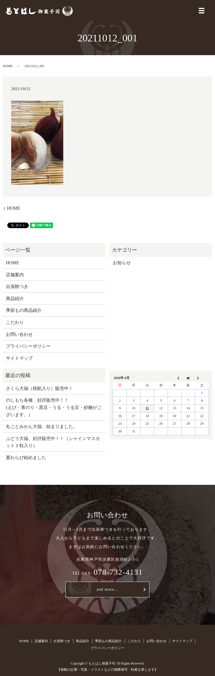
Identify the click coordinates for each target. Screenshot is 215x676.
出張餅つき (17, 286)
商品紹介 (15, 298)
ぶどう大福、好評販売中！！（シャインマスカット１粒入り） (53, 442)
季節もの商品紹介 (24, 310)
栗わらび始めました (26, 457)
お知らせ (122, 262)
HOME (8, 66)
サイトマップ (19, 358)
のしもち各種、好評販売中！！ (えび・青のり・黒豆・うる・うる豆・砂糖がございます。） (53, 407)
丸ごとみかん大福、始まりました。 (42, 426)
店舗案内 (15, 274)
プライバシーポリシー (28, 346)
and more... (107, 589)
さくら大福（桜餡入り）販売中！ (39, 388)
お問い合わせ (19, 334)
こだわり (15, 322)
